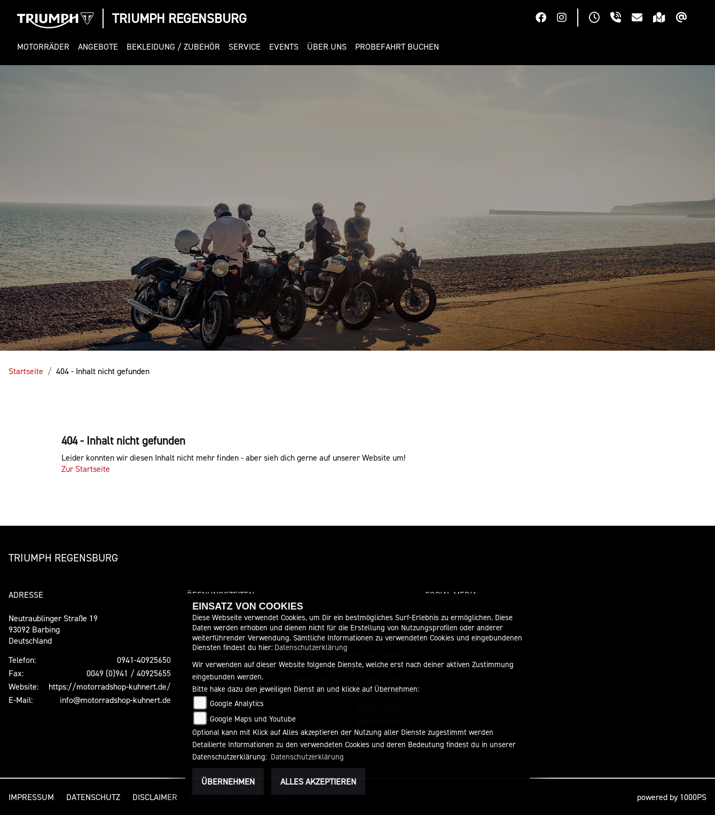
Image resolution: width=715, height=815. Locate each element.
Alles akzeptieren (318, 781)
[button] (45, 47)
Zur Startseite (85, 468)
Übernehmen (228, 781)
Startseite (26, 371)
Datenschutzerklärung (311, 647)
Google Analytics (237, 703)
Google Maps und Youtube (253, 718)
